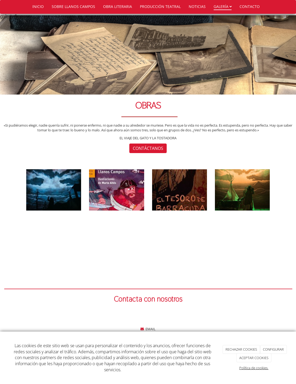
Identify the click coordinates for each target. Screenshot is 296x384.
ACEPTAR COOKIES (253, 357)
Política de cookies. (253, 367)
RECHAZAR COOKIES (241, 349)
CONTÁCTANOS (148, 148)
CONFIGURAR (273, 349)
